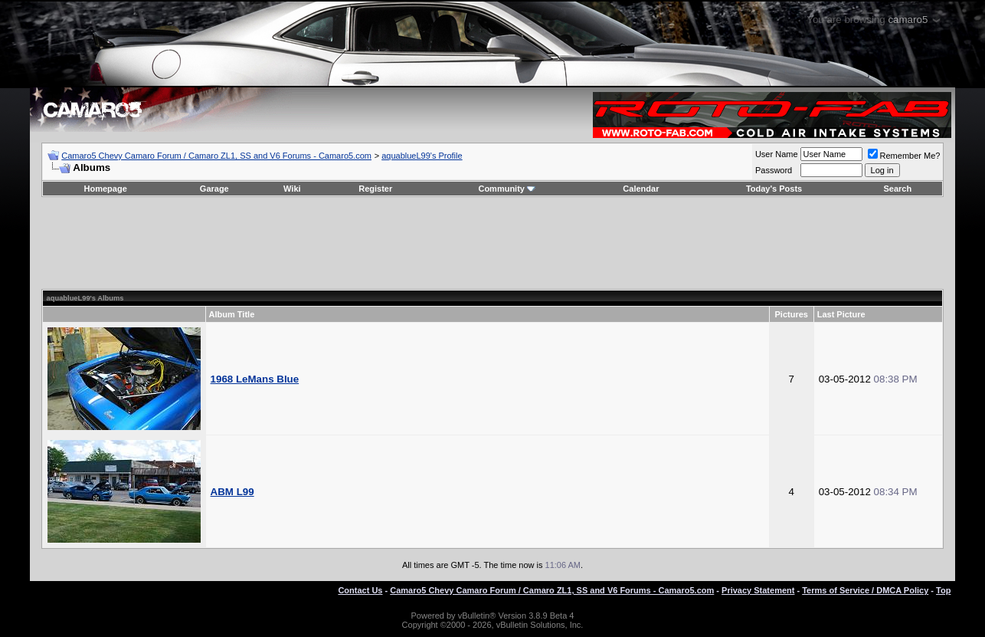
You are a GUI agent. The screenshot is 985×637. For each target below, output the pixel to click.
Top (943, 590)
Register (375, 188)
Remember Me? (904, 155)
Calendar (641, 188)
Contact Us (360, 590)
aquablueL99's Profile (421, 155)
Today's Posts (774, 188)
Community (506, 188)
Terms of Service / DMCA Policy (865, 590)
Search (897, 188)
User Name (776, 154)
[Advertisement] (492, 243)
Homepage (105, 188)
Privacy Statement (758, 590)
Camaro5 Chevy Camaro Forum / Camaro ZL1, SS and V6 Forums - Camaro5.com (216, 155)
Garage (214, 188)
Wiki (292, 188)
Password (773, 170)
